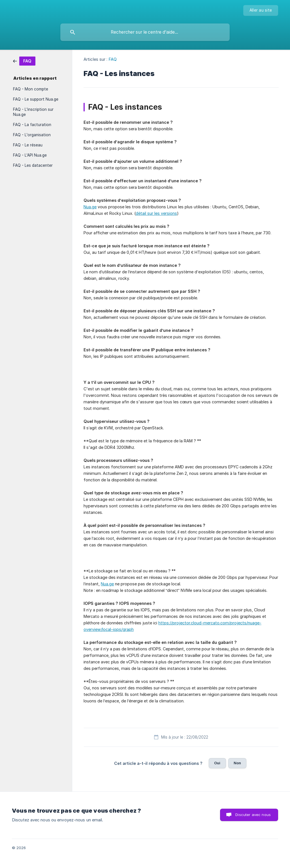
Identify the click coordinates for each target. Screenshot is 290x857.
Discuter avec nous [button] (253, 814)
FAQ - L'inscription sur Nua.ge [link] (33, 112)
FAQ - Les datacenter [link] (33, 165)
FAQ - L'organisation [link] (32, 135)
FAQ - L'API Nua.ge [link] (30, 155)
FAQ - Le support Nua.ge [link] (35, 99)
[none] (260, 10)
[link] (24, 60)
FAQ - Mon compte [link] (30, 89)
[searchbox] (145, 32)
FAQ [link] (113, 59)
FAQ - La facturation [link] (32, 124)
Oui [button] (217, 763)
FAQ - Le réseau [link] (27, 145)
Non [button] (237, 763)
